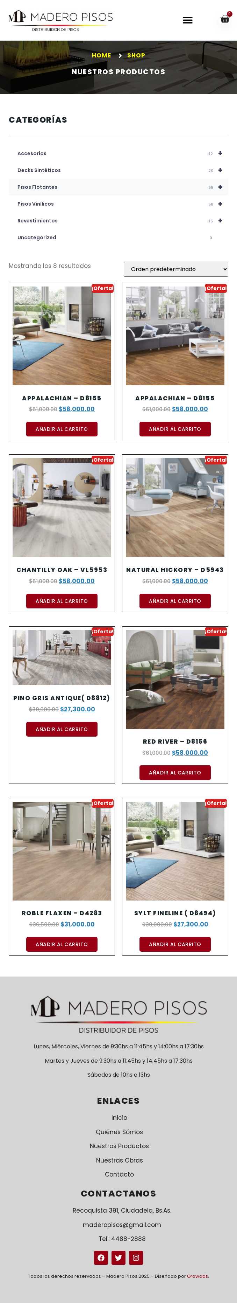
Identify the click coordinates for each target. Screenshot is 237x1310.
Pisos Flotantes (122, 194)
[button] (187, 20)
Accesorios (122, 160)
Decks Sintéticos (122, 177)
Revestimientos (122, 227)
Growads (197, 1283)
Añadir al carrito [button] (62, 436)
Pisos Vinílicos (122, 210)
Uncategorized (115, 244)
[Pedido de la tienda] (176, 276)
